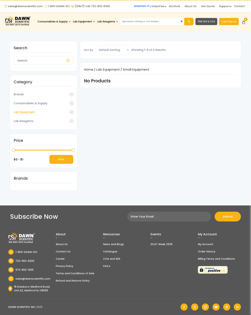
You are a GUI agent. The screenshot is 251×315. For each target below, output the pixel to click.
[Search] (188, 21)
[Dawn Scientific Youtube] (216, 307)
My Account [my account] (205, 244)
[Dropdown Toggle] (71, 94)
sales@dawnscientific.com (23, 6)
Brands (19, 94)
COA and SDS (111, 259)
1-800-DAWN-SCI (57, 6)
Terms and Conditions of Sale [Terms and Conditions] (75, 273)
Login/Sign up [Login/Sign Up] (229, 21)
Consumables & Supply (52, 21)
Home (88, 69)
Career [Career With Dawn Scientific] (60, 259)
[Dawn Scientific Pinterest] (226, 307)
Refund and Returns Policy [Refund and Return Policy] (73, 280)
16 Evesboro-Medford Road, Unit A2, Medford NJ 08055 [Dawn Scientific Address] (29, 288)
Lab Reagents (106, 21)
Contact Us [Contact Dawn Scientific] (63, 251)
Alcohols (174, 6)
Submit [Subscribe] (228, 217)
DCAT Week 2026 (162, 244)
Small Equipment (136, 69)
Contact (239, 6)
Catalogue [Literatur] (110, 251)
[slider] (13, 150)
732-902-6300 (21, 261)
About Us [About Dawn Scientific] (191, 6)
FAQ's (106, 266)
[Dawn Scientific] (17, 25)
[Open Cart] (244, 21)
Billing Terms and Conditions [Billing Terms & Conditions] (216, 259)
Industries (158, 6)
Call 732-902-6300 (90, 6)
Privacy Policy (64, 266)
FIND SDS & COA (206, 21)
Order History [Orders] (206, 251)
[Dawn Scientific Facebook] (184, 307)
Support (224, 6)
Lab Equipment (82, 21)
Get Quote (208, 6)
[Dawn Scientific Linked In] (237, 307)
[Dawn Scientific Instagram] (205, 307)
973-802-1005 (21, 269)
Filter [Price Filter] (61, 159)
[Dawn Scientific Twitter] (194, 307)
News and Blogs (113, 244)
